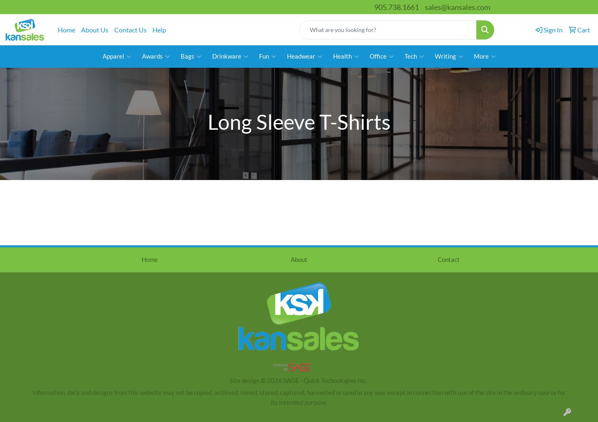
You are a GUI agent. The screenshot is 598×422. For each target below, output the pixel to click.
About (299, 259)
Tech (414, 57)
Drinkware (230, 57)
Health (346, 57)
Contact (449, 259)
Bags (191, 57)
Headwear (304, 57)
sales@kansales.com (457, 7)
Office (382, 57)
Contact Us (130, 30)
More (485, 57)
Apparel (117, 57)
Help (159, 30)
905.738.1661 (396, 7)
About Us (94, 30)
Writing (449, 57)
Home (66, 30)
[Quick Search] (388, 29)
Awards (156, 57)
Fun (267, 57)
